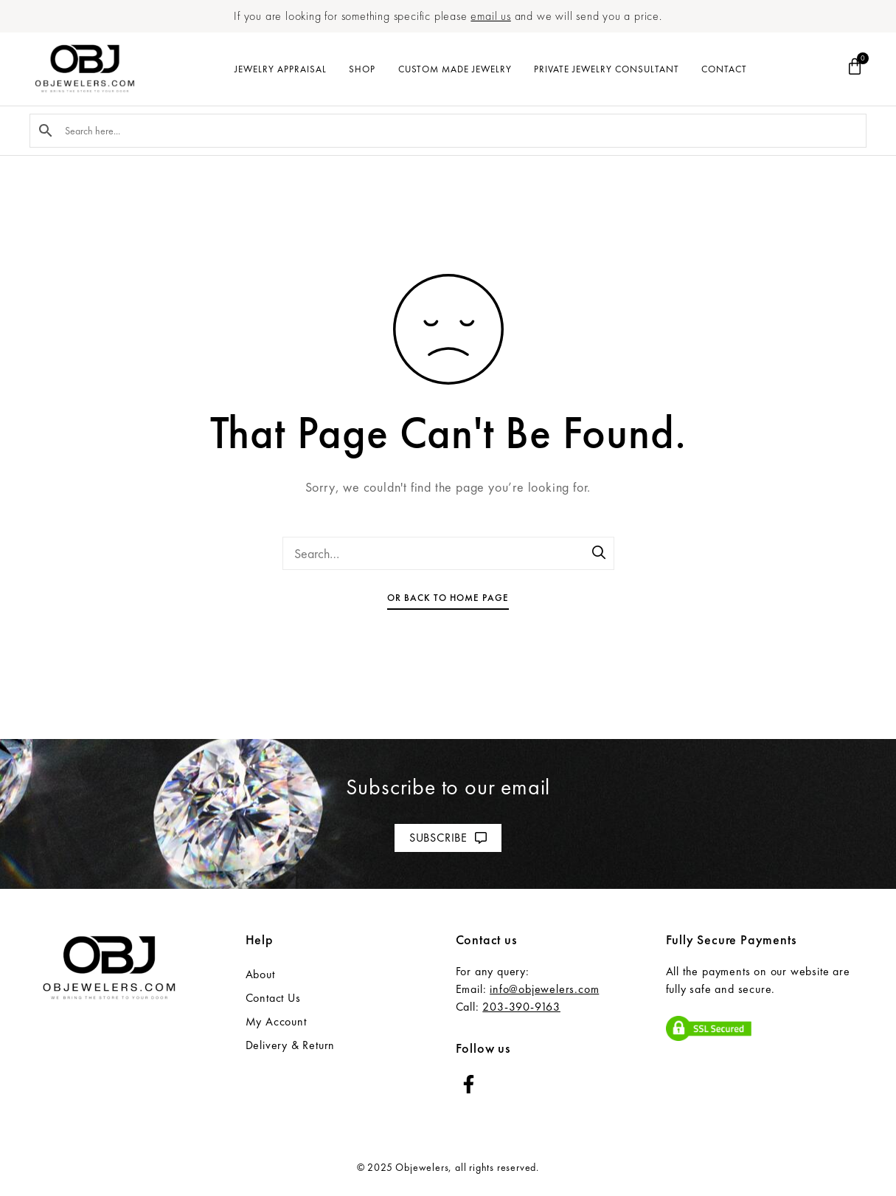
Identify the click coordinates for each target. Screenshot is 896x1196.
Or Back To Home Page (448, 597)
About (260, 974)
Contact (724, 69)
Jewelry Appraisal (281, 69)
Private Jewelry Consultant (606, 69)
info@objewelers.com (544, 989)
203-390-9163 (521, 1006)
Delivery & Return (291, 1045)
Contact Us (273, 998)
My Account (276, 1021)
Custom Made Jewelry (455, 69)
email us (490, 16)
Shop (362, 69)
